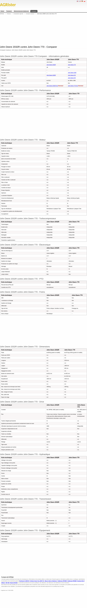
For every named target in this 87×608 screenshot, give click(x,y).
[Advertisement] (43, 29)
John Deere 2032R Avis (52, 85)
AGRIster (2, 13)
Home (2, 11)
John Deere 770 (72, 64)
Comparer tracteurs (30, 13)
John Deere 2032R (51, 64)
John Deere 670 (72, 75)
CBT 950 (7, 582)
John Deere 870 (72, 78)
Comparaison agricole (18, 13)
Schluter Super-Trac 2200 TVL (37, 580)
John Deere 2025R (51, 75)
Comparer (34, 11)
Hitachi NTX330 (13, 582)
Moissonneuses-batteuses (21, 11)
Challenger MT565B (62, 580)
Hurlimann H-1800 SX (24, 580)
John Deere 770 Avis (73, 85)
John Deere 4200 (72, 72)
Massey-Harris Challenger (51, 580)
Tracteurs (9, 11)
